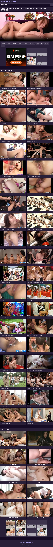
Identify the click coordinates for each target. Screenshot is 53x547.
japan (26, 43)
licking (4, 43)
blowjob (14, 43)
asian (9, 43)
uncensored (32, 43)
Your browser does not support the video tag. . (26, 26)
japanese (20, 43)
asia (3, 46)
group (47, 43)
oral (38, 43)
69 (42, 43)
